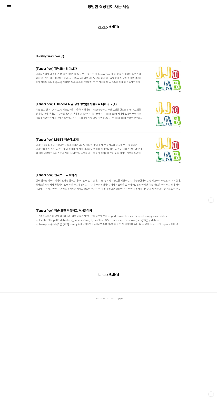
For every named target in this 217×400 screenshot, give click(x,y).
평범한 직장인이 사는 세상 (108, 7)
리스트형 (179, 104)
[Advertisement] (108, 63)
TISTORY (109, 394)
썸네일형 (175, 104)
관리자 (120, 394)
